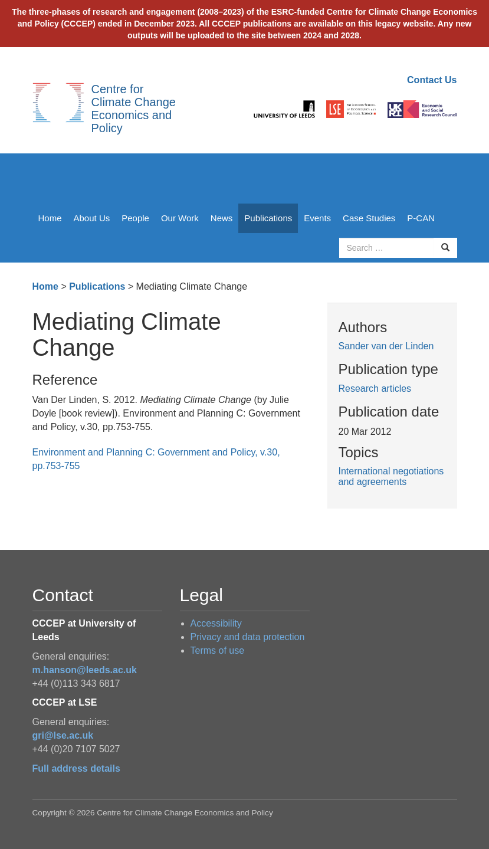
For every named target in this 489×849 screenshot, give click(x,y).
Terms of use (218, 650)
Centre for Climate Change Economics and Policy (133, 109)
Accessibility (216, 623)
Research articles (375, 388)
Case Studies (369, 218)
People (135, 218)
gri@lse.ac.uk (63, 735)
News (222, 218)
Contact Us (432, 80)
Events (317, 218)
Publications (268, 218)
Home (50, 218)
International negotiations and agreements (391, 476)
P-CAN (421, 218)
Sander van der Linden (386, 346)
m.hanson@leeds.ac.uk (84, 670)
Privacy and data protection (248, 637)
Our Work (180, 218)
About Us (92, 218)
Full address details (76, 768)
